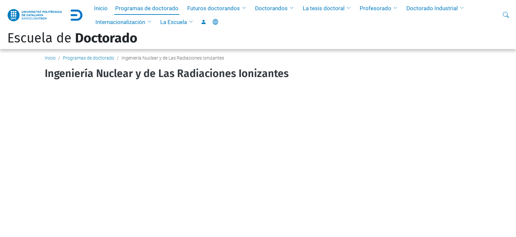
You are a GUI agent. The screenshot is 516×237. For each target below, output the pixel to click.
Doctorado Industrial (432, 8)
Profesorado (375, 8)
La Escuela (173, 22)
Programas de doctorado (146, 8)
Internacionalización (120, 22)
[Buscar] (506, 15)
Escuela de (72, 38)
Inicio (101, 8)
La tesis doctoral (324, 8)
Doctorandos (271, 8)
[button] (245, 8)
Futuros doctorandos (213, 8)
